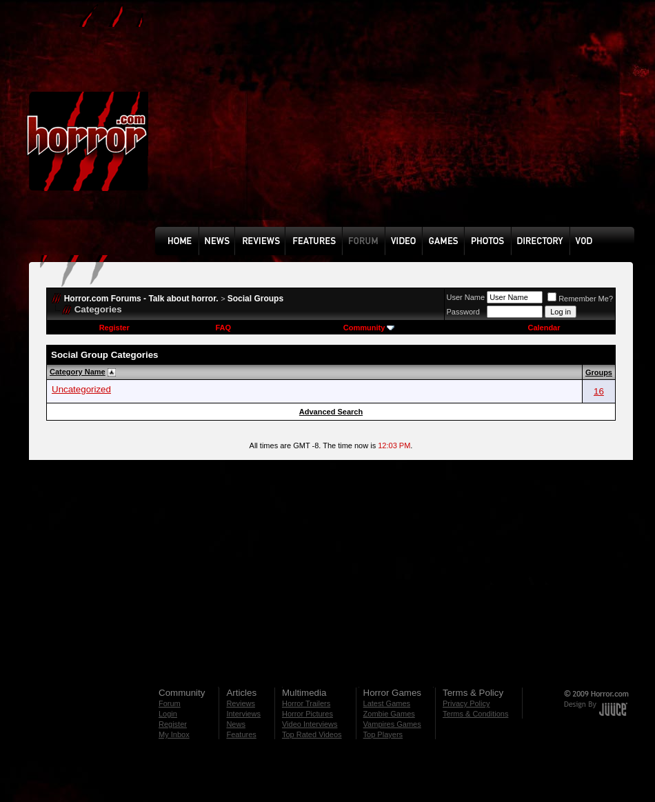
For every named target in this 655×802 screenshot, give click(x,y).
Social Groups (255, 298)
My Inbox (174, 734)
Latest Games (386, 703)
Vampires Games (392, 724)
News (235, 724)
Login (168, 714)
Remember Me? (580, 298)
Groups (598, 372)
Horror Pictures (307, 714)
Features (241, 734)
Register (114, 327)
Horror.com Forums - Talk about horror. (141, 298)
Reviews (240, 703)
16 (599, 391)
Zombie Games (389, 714)
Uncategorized (81, 389)
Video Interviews (310, 724)
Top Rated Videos (312, 734)
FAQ (223, 327)
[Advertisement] (333, 123)
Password (463, 312)
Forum (170, 703)
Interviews (243, 714)
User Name (466, 297)
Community (369, 327)
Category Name (77, 372)
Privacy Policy (466, 703)
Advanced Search (331, 412)
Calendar (543, 327)
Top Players (383, 734)
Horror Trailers (306, 703)
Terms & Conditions (475, 714)
